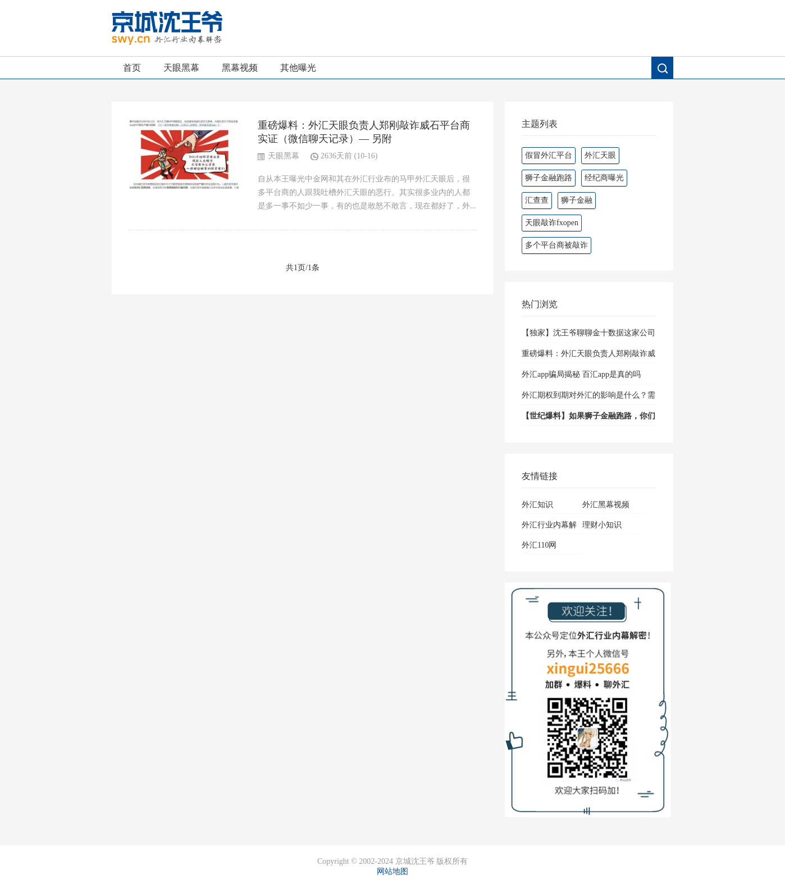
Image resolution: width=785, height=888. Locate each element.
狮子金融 (576, 200)
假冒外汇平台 (548, 155)
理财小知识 (602, 525)
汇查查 (537, 200)
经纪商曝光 (604, 178)
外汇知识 (537, 504)
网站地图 (392, 871)
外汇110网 (539, 545)
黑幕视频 (240, 67)
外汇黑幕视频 (605, 504)
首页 (132, 67)
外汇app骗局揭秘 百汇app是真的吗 (581, 374)
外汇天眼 (600, 155)
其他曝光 (298, 67)
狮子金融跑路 (548, 178)
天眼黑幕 (181, 67)
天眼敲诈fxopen (551, 222)
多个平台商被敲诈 (556, 245)
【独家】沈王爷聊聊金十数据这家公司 (588, 333)
